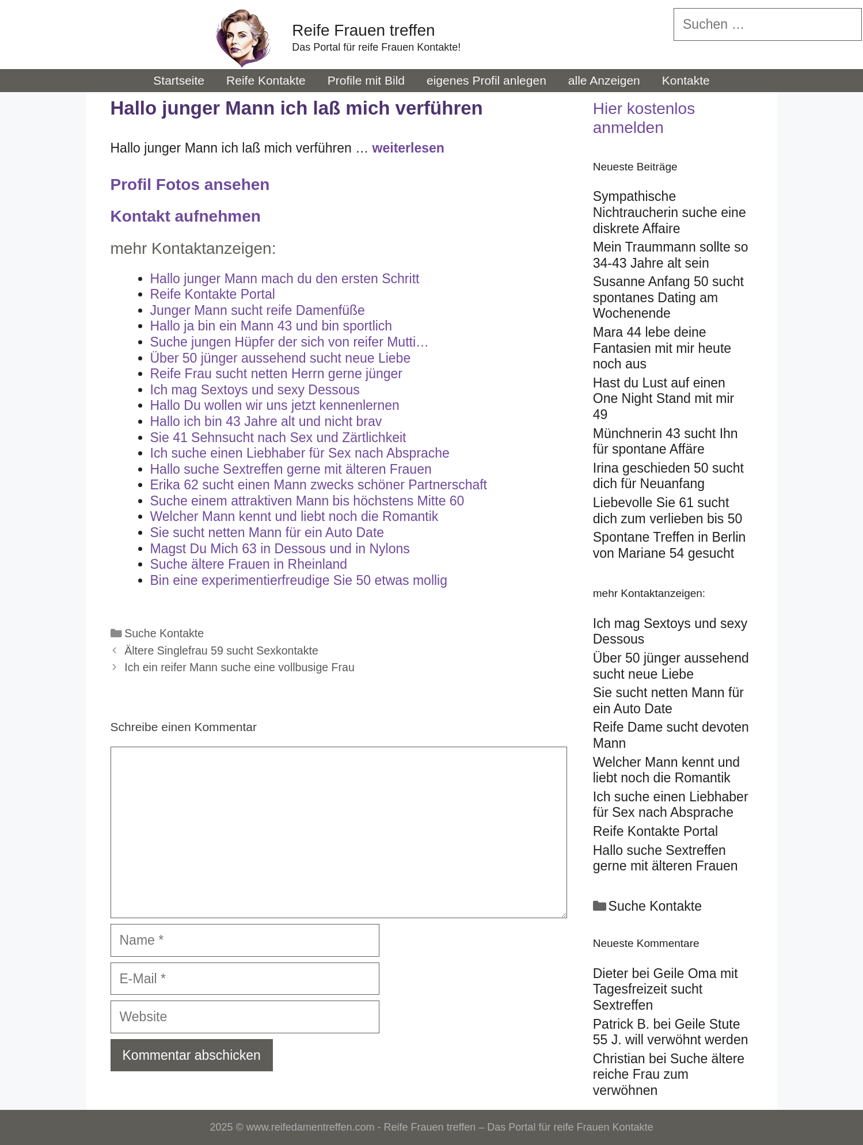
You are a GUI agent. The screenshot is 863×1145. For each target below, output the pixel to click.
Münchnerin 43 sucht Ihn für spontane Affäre (665, 441)
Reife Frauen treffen (363, 30)
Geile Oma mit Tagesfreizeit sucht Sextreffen (665, 989)
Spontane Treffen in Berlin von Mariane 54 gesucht (669, 545)
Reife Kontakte (266, 80)
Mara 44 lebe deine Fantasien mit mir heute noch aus (662, 348)
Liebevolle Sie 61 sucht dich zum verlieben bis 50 (668, 510)
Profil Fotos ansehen (190, 184)
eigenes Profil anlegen (486, 80)
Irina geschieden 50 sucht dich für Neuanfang (668, 476)
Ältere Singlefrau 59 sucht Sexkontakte (221, 650)
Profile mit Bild (366, 80)
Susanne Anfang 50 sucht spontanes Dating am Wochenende (668, 297)
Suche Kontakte (164, 633)
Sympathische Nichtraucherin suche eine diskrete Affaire (669, 212)
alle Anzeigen (604, 80)
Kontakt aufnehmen (186, 216)
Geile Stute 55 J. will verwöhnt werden (670, 1032)
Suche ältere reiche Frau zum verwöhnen (668, 1074)
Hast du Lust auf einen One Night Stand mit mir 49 (663, 398)
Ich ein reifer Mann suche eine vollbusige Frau (239, 667)
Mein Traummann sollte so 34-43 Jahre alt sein (670, 255)
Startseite (178, 80)
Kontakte (686, 80)
